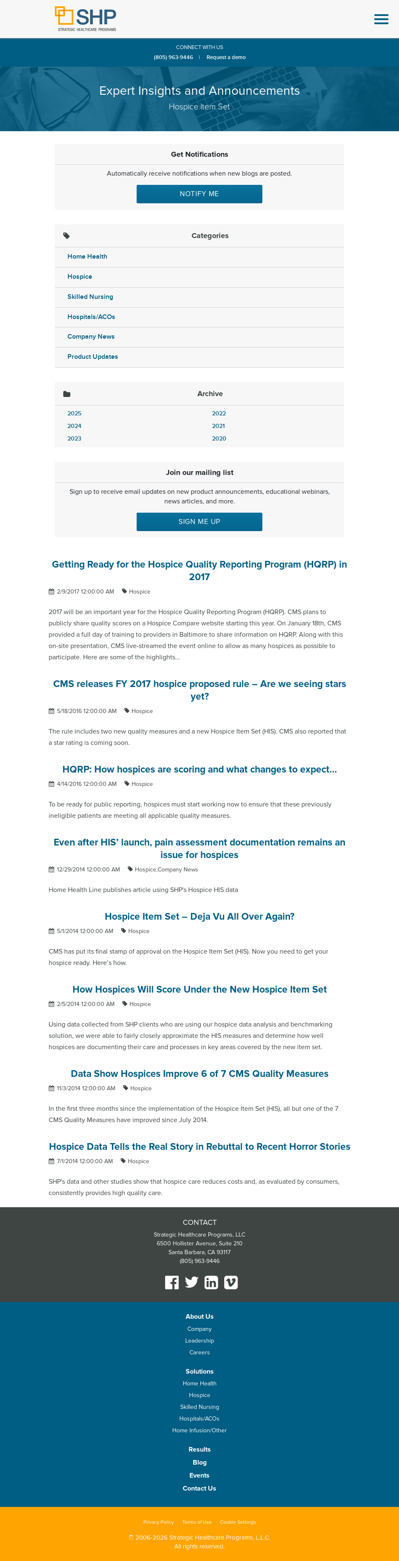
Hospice (79, 277)
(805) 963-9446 (173, 57)
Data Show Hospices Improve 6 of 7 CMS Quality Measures (200, 1074)
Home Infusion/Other (199, 1430)
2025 (74, 413)
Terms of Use (197, 1522)
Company (199, 1329)
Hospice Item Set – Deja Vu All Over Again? (199, 917)
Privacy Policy (158, 1522)
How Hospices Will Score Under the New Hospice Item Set (200, 990)
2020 (219, 438)
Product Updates (92, 357)
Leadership (199, 1340)
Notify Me (200, 193)
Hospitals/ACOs (91, 317)
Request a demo (226, 57)
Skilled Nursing (90, 297)
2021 (218, 426)
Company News (91, 337)
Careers (199, 1352)
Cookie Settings (238, 1522)
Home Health (87, 257)
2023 (74, 438)
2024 (74, 426)
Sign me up (200, 521)
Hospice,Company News (166, 869)
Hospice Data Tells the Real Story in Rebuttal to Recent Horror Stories (199, 1147)
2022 (219, 413)
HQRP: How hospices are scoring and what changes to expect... (199, 769)
